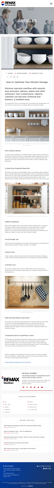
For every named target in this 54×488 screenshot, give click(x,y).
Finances (6, 409)
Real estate (32, 404)
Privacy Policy (23, 483)
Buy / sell (7, 404)
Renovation (32, 407)
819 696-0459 (10, 473)
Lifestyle (6, 412)
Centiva (30, 486)
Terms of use (30, 483)
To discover (32, 409)
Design (9, 73)
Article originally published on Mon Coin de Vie (18, 362)
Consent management (40, 483)
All (5, 402)
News (30, 402)
